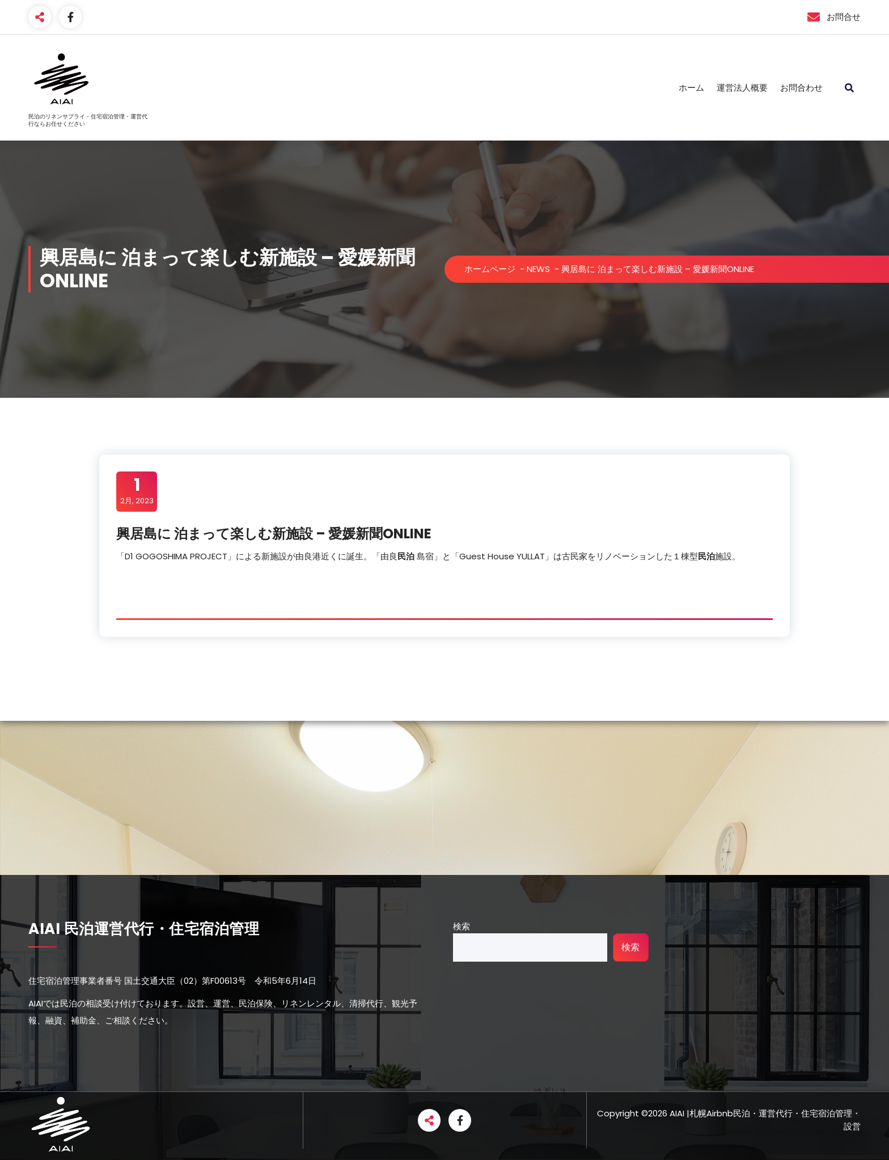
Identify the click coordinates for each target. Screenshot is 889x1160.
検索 (461, 926)
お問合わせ (801, 88)
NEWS (538, 269)
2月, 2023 (137, 490)
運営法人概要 (742, 88)
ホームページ (489, 269)
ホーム (691, 88)
